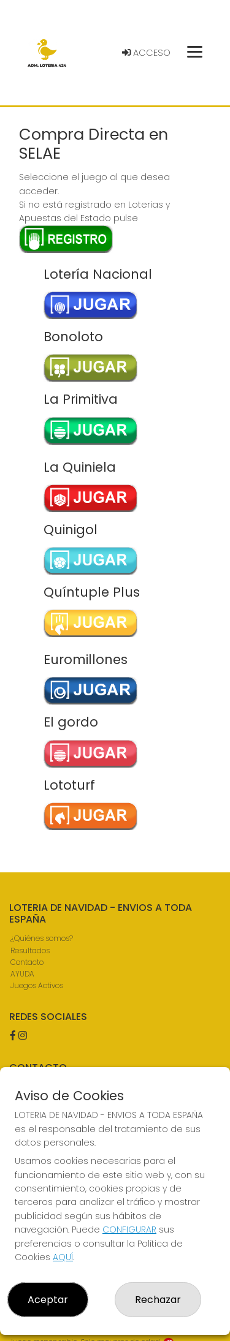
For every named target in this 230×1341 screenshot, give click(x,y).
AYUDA (22, 974)
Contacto (27, 962)
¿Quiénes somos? (41, 938)
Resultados (30, 950)
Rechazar (158, 1300)
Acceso (146, 53)
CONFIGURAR (129, 1229)
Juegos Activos (36, 985)
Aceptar (48, 1300)
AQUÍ (63, 1257)
